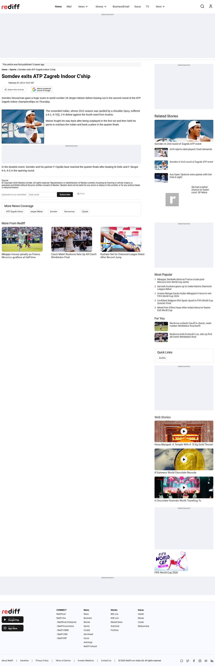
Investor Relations (86, 660)
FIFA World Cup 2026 (166, 572)
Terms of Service (63, 660)
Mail (69, 6)
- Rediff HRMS (62, 630)
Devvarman (69, 211)
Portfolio (115, 630)
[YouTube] (206, 661)
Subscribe (65, 194)
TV (147, 6)
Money (101, 6)
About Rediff (7, 660)
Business (88, 618)
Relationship (143, 626)
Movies (87, 622)
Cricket (87, 630)
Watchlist (115, 626)
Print (81, 193)
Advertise (24, 660)
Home (58, 6)
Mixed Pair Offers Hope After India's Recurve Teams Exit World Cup (183, 309)
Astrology (88, 642)
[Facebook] (193, 661)
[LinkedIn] (212, 661)
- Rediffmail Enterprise (66, 622)
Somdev (53, 211)
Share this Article (14, 89)
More (160, 6)
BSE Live (114, 614)
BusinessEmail (121, 6)
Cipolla (85, 211)
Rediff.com (130, 660)
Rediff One (61, 618)
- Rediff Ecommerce (65, 626)
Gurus (137, 6)
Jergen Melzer (36, 211)
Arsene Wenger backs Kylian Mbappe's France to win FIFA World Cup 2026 (184, 294)
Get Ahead (88, 634)
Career (141, 622)
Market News (116, 622)
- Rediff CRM (61, 634)
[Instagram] (200, 661)
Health (141, 614)
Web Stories (163, 417)
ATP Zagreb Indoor (14, 211)
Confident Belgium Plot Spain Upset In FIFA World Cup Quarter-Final (185, 302)
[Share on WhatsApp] (181, 661)
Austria (162, 358)
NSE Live (115, 618)
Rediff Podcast (90, 646)
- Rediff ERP (61, 638)
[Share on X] (187, 661)
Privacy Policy (42, 660)
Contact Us (106, 660)
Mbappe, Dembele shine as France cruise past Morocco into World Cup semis (180, 280)
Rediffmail (61, 614)
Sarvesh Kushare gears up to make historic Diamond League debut (184, 287)
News (83, 6)
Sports (13, 69)
